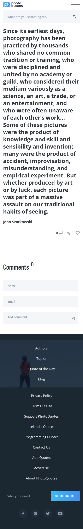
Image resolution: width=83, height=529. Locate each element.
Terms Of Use (41, 406)
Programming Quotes (42, 437)
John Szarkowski (17, 221)
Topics (41, 358)
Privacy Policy (41, 395)
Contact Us (41, 447)
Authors (41, 348)
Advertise (41, 468)
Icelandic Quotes (41, 426)
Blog (41, 379)
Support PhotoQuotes (41, 416)
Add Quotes (41, 457)
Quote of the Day (41, 369)
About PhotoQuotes (41, 478)
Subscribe (65, 496)
